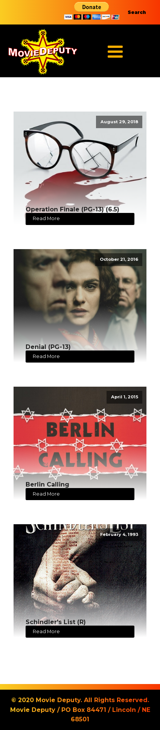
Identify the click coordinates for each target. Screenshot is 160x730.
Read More (46, 218)
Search (137, 12)
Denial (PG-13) (48, 346)
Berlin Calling (47, 484)
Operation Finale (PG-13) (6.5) (72, 209)
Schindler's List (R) (56, 622)
